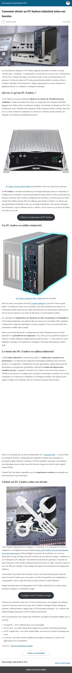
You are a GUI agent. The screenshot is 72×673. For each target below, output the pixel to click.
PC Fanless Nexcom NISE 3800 (17, 186)
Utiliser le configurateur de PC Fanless (36, 217)
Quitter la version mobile (36, 670)
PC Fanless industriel (37, 303)
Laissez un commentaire (36, 653)
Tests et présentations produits (22, 646)
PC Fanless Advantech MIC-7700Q (29, 298)
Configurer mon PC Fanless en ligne (36, 595)
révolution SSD (49, 455)
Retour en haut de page (62, 663)
